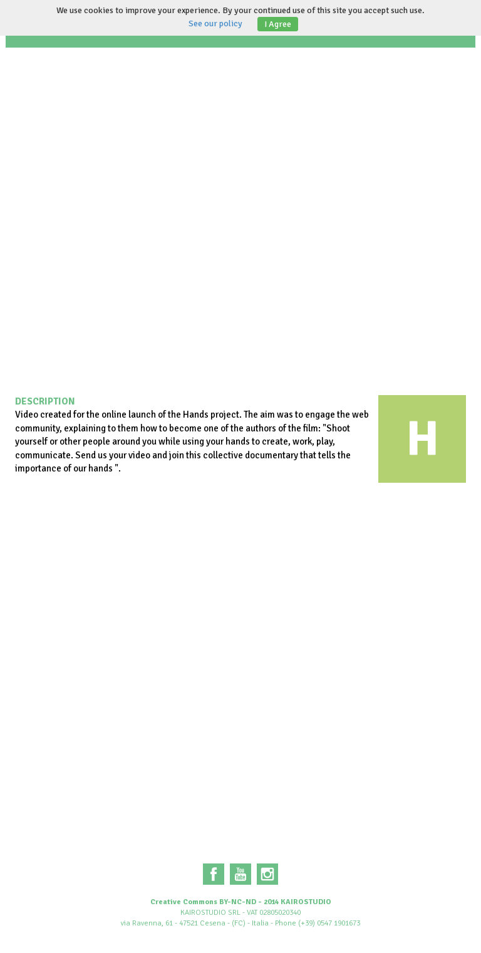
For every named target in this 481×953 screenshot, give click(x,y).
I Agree (277, 24)
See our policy (215, 23)
